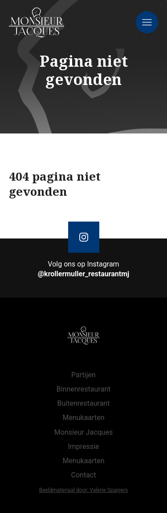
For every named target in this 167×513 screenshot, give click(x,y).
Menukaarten (83, 417)
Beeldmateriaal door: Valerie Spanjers (83, 491)
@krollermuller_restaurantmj (84, 274)
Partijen (83, 375)
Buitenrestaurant (83, 403)
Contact (83, 475)
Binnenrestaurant (84, 389)
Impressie (83, 446)
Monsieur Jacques (83, 432)
